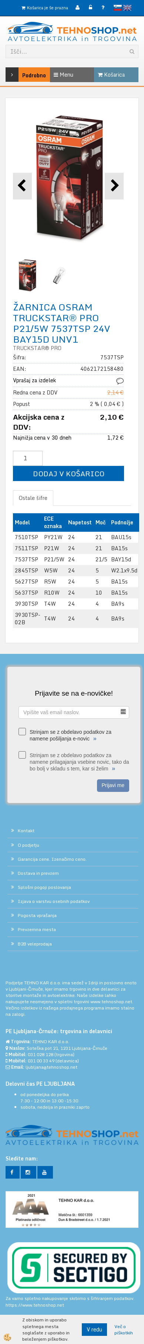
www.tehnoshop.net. (111, 1001)
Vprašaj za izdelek (34, 380)
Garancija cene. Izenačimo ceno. (52, 859)
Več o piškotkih (123, 1329)
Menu (63, 74)
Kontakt (26, 830)
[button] (114, 186)
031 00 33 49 (41, 1060)
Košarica (111, 74)
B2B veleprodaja (35, 943)
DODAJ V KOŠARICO (68, 473)
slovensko (118, 8)
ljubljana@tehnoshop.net (51, 1067)
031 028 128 (40, 1054)
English (127, 8)
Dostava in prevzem (38, 873)
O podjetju (28, 845)
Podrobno (16, 74)
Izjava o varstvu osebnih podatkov (54, 901)
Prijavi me (113, 785)
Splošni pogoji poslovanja (44, 887)
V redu (94, 1329)
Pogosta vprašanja (37, 915)
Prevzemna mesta (37, 929)
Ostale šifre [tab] (33, 498)
